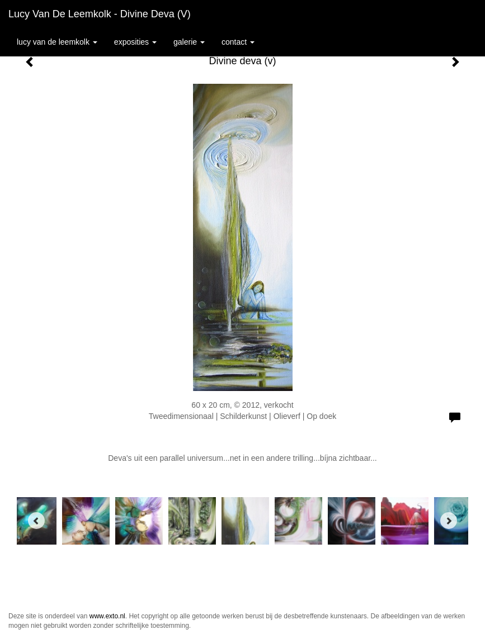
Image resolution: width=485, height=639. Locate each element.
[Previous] (36, 520)
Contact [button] (238, 41)
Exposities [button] (135, 41)
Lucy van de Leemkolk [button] (57, 41)
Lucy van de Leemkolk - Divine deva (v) (99, 14)
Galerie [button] (189, 41)
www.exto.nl (107, 616)
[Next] (448, 520)
